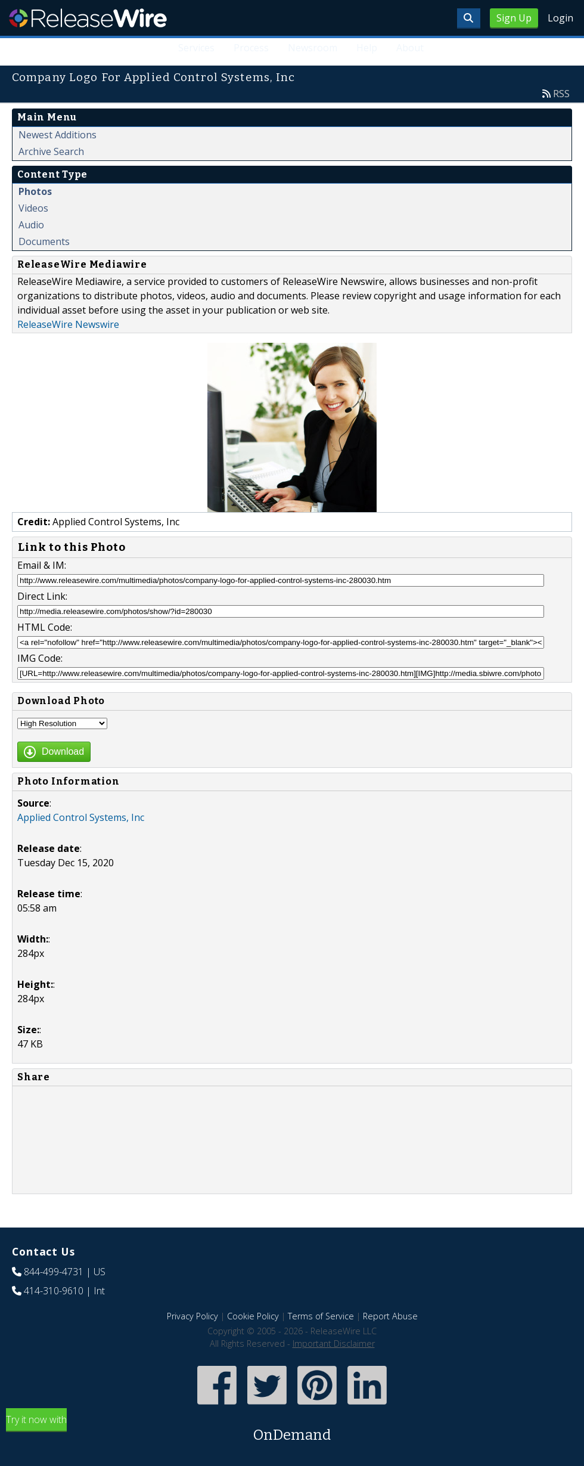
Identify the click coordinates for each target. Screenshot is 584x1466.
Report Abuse (390, 1316)
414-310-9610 (53, 1290)
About (410, 47)
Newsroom (312, 47)
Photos (35, 191)
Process (251, 47)
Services (196, 47)
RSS (561, 93)
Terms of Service (321, 1316)
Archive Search (51, 151)
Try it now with (292, 1429)
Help (366, 47)
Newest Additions (57, 134)
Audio (31, 224)
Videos (33, 208)
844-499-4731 (53, 1271)
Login (560, 17)
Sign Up (514, 17)
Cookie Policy (253, 1316)
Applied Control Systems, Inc (80, 817)
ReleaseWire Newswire (68, 324)
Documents (44, 241)
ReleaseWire (88, 18)
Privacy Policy (192, 1316)
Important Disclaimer (334, 1343)
